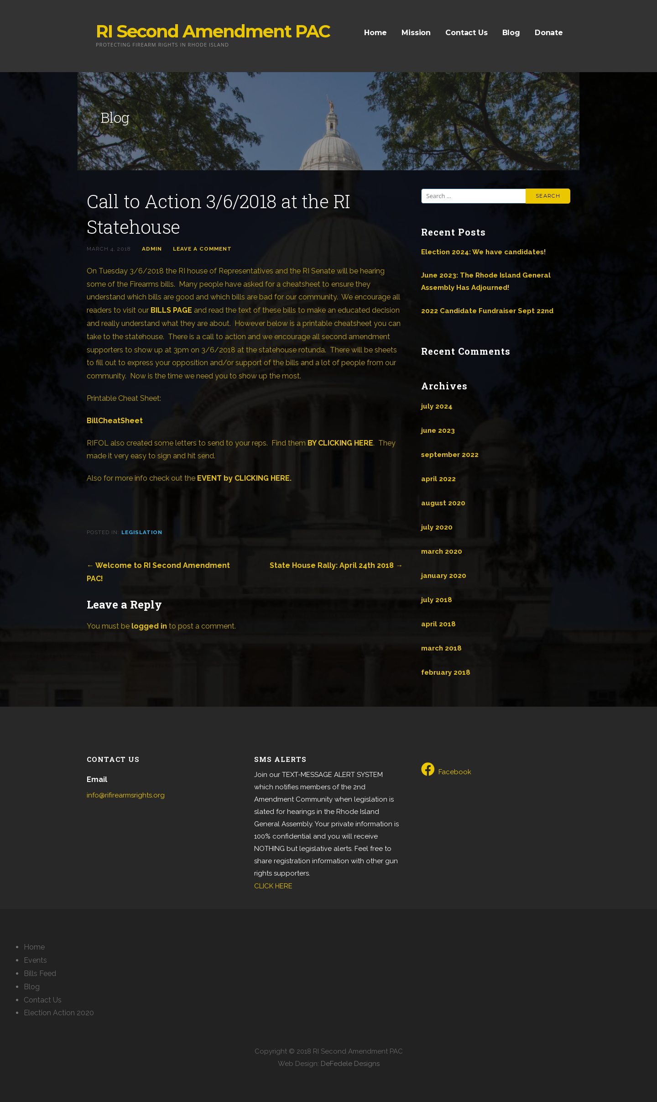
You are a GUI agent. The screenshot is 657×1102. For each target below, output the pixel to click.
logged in (149, 626)
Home (375, 32)
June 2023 (438, 430)
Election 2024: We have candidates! (483, 252)
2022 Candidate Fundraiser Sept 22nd (487, 311)
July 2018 (436, 600)
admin (152, 249)
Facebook (446, 769)
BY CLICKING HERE (340, 443)
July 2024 (437, 406)
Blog (511, 32)
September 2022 (450, 455)
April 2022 (438, 479)
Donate (549, 32)
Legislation (141, 532)
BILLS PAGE (171, 310)
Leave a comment (202, 249)
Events (35, 960)
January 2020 (443, 576)
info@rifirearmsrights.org (126, 795)
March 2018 (441, 648)
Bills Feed (40, 973)
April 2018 (438, 624)
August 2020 (443, 503)
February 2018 (445, 672)
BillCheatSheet (115, 420)
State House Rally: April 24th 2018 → (336, 565)
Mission (416, 32)
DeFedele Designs (350, 1064)
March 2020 (441, 551)
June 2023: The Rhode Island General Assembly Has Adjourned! (486, 281)
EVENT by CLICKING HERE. (244, 478)
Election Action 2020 (59, 1012)
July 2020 (437, 527)
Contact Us (466, 32)
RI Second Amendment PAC (213, 31)
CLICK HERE (273, 886)
